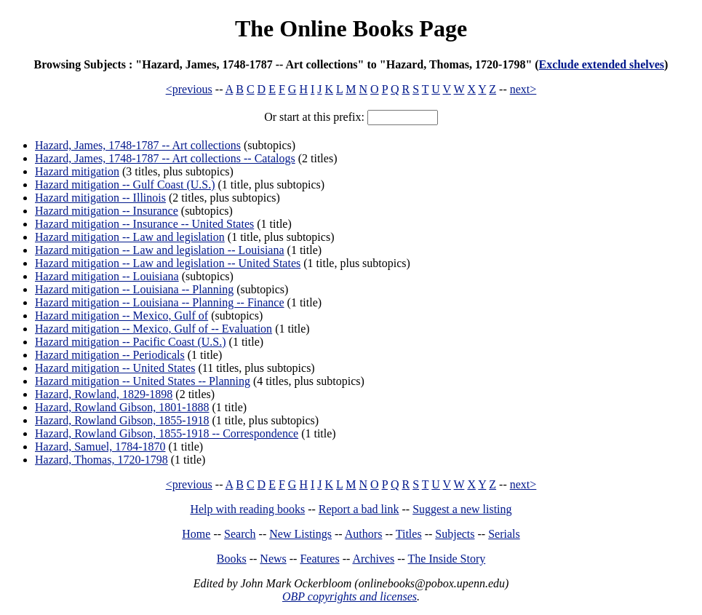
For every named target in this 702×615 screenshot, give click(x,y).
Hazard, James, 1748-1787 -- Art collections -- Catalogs (165, 158)
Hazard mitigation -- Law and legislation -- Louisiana (159, 250)
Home (196, 534)
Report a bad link (359, 509)
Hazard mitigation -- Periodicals (110, 355)
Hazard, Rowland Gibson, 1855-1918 (122, 420)
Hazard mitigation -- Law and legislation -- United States (167, 263)
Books (232, 558)
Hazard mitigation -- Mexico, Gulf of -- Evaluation (153, 328)
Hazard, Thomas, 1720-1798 (101, 459)
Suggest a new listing (461, 509)
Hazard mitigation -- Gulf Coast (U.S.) (125, 184)
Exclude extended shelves (601, 64)
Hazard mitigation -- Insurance (106, 211)
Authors (364, 534)
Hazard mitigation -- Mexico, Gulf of (121, 315)
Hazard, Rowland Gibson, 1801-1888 (122, 407)
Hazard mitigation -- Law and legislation (130, 237)
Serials (504, 534)
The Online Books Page (351, 28)
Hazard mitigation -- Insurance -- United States (144, 224)
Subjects (454, 534)
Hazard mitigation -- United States (115, 368)
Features (319, 558)
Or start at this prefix (312, 117)
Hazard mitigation (77, 171)
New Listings (300, 534)
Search (240, 534)
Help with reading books (247, 509)
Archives (373, 558)
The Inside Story (447, 558)
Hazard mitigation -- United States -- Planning (142, 381)
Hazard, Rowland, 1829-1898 (103, 394)
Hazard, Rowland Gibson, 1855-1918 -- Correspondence (166, 433)
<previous (189, 89)
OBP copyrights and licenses (349, 596)
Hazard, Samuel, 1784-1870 (100, 446)
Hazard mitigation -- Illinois (100, 197)
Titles (409, 534)
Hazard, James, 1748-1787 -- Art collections (138, 145)
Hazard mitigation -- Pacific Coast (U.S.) (130, 342)
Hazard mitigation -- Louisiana (107, 276)
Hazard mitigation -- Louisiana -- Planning (134, 289)
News (273, 558)
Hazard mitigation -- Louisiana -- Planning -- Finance (159, 302)
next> (523, 89)
